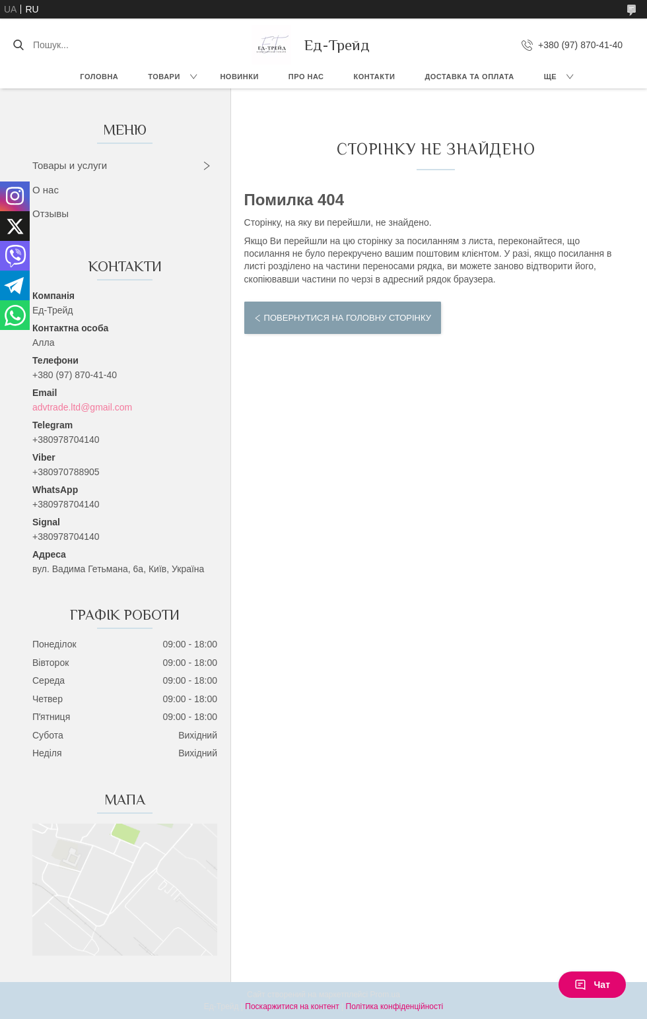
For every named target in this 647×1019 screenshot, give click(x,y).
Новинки (239, 77)
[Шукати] (18, 45)
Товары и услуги (69, 165)
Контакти (374, 77)
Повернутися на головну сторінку (347, 318)
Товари (164, 77)
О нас (45, 189)
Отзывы (50, 213)
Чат (592, 985)
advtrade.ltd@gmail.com (82, 407)
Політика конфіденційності (395, 1006)
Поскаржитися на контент (292, 1006)
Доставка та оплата (469, 77)
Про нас (306, 77)
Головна (99, 77)
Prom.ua (385, 994)
